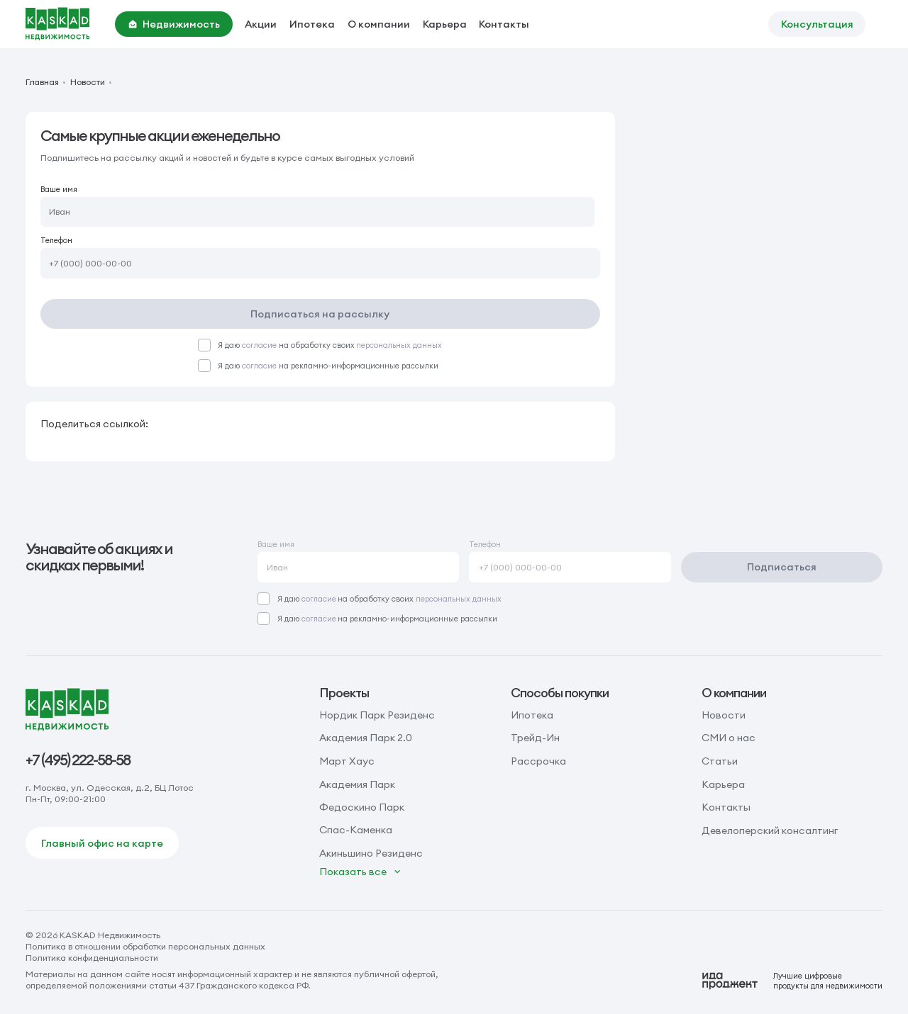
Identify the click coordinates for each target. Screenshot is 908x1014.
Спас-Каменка (355, 829)
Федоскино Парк (361, 807)
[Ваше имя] (317, 212)
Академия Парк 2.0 (365, 737)
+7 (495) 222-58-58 (78, 760)
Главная (43, 82)
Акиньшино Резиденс (371, 853)
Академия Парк (357, 784)
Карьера (445, 24)
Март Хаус (347, 761)
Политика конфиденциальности (92, 957)
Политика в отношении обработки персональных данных (145, 946)
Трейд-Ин (535, 737)
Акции (261, 24)
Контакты (504, 24)
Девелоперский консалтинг (770, 830)
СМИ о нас (728, 737)
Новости (87, 82)
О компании (379, 24)
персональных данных (399, 345)
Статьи (720, 761)
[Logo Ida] (792, 981)
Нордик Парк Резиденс (377, 715)
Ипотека (312, 24)
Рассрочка (538, 761)
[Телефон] (320, 263)
